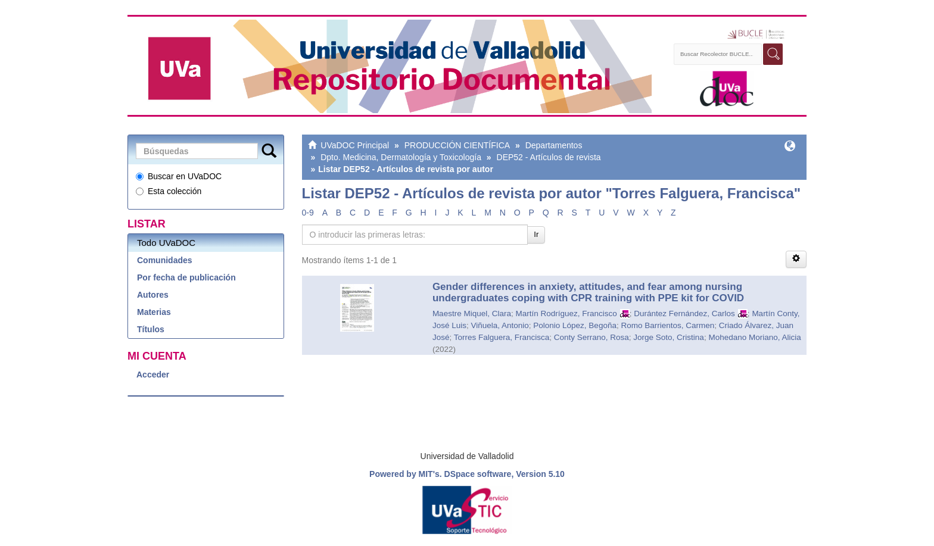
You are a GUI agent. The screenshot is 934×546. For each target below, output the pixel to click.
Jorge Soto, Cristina (668, 337)
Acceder (152, 374)
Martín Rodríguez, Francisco (566, 313)
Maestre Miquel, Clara (471, 313)
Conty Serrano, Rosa (591, 337)
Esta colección (168, 191)
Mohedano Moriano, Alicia (754, 337)
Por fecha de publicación (186, 277)
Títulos (150, 329)
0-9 (308, 212)
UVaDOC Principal (354, 145)
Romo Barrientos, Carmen (667, 325)
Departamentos (554, 145)
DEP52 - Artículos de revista (549, 157)
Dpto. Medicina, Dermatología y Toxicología (400, 157)
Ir (536, 234)
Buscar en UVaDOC (179, 176)
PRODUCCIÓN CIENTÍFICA (457, 145)
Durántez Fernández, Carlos (684, 313)
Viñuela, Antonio (499, 325)
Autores (153, 294)
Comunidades (164, 260)
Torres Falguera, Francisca (502, 337)
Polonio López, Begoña (575, 325)
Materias (154, 312)
